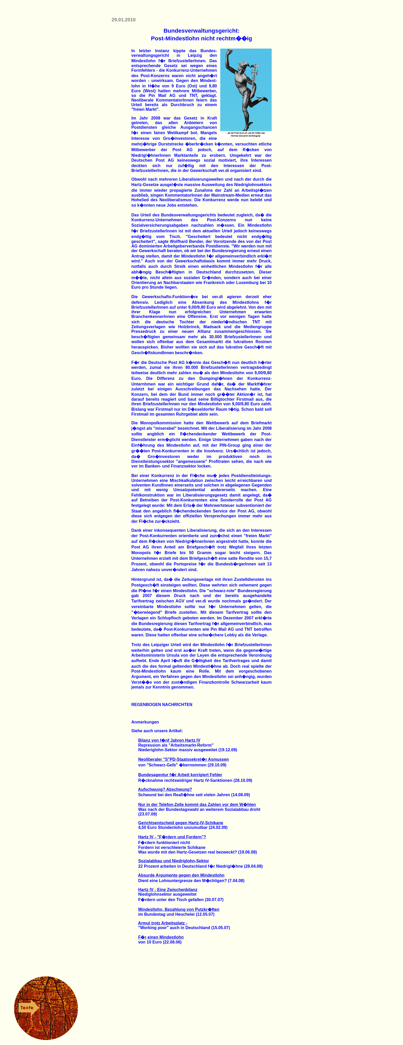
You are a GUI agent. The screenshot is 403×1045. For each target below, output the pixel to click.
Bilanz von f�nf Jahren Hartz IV (169, 740)
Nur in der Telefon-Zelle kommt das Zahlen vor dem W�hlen (197, 804)
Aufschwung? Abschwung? (165, 789)
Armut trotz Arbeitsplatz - (162, 923)
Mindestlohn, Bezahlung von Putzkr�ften (178, 909)
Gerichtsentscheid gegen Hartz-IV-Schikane (180, 823)
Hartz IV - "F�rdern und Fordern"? (172, 837)
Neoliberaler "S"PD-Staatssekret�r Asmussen (183, 759)
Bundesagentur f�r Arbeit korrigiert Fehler (180, 775)
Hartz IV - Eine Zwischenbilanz (167, 889)
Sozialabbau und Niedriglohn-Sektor (173, 861)
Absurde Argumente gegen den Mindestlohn (181, 875)
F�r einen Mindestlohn (161, 937)
